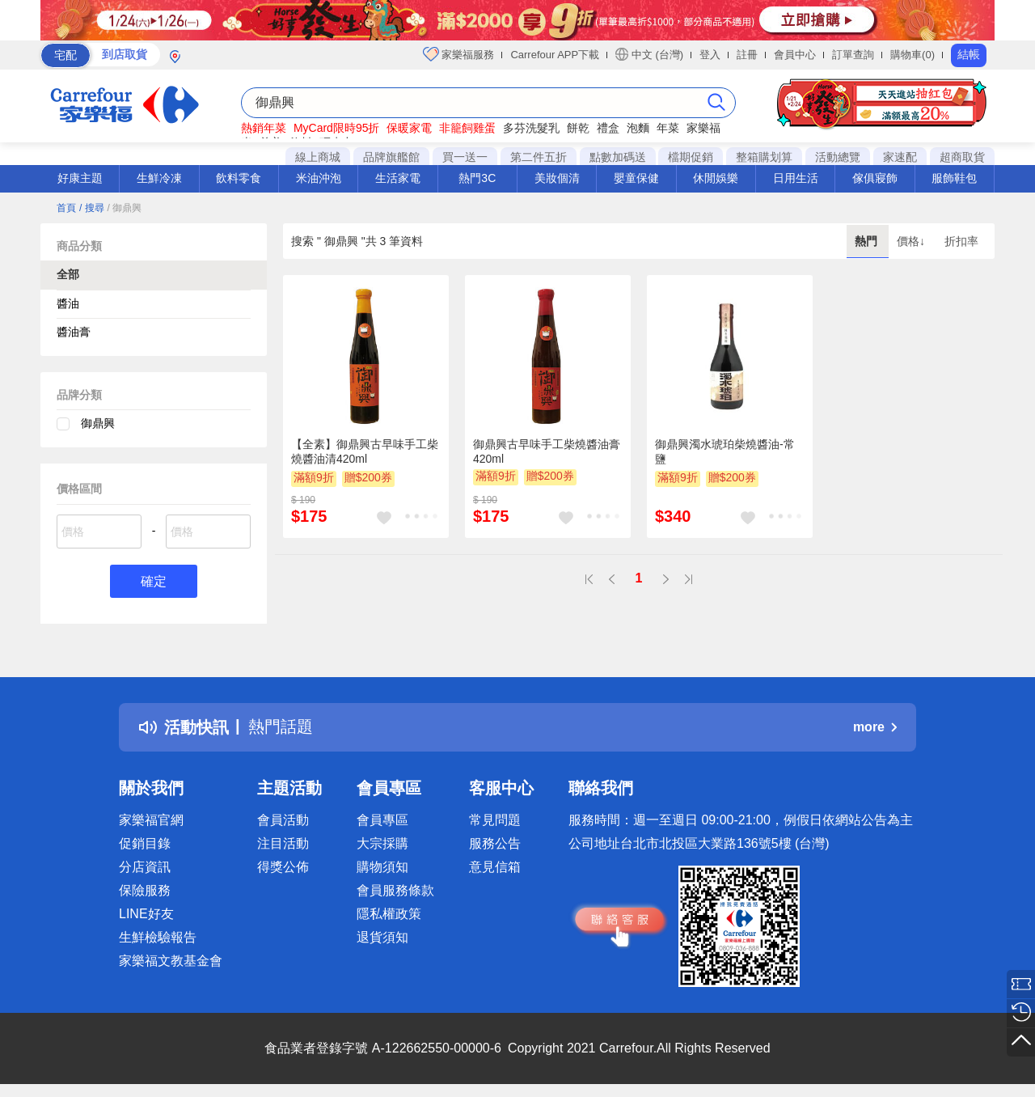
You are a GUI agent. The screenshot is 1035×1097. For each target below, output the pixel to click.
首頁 (66, 208)
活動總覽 (837, 156)
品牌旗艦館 (391, 156)
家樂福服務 (459, 54)
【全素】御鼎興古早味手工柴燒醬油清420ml (364, 451)
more (875, 727)
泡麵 (638, 127)
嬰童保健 (636, 178)
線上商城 (317, 156)
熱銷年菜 (263, 127)
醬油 (68, 303)
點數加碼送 (617, 156)
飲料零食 (238, 178)
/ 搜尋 (91, 208)
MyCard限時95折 (337, 127)
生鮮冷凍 (159, 178)
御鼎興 (98, 423)
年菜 (668, 127)
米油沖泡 (318, 178)
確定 (154, 581)
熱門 (868, 241)
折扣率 (961, 241)
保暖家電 (409, 127)
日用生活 (795, 178)
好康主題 (80, 178)
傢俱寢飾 (875, 178)
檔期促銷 (690, 156)
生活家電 (397, 178)
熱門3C (477, 178)
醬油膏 (74, 331)
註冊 (747, 55)
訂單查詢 (853, 55)
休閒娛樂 (715, 178)
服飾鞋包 (954, 178)
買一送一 (465, 156)
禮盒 (608, 127)
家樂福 (703, 127)
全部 (68, 274)
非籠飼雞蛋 (467, 127)
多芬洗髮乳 (531, 127)
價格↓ (912, 241)
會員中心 (795, 55)
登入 (709, 55)
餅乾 (578, 127)
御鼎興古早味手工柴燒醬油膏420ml (546, 451)
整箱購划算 (764, 156)
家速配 (900, 156)
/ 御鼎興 (124, 208)
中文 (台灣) (649, 54)
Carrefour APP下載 (554, 55)
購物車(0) (912, 55)
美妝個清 (557, 178)
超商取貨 (962, 156)
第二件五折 (538, 156)
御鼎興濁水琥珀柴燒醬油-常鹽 (725, 451)
